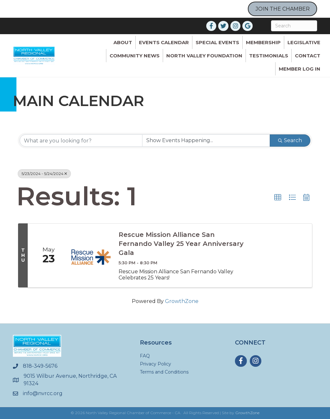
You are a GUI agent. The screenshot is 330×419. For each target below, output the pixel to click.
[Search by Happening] (206, 140)
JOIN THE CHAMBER (283, 9)
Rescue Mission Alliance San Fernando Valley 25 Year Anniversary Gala (181, 244)
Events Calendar (164, 42)
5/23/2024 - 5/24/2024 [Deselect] (44, 173)
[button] (277, 197)
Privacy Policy (155, 364)
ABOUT (122, 42)
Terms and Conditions (164, 372)
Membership (263, 42)
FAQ (145, 356)
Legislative (303, 42)
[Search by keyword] (81, 140)
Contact (307, 56)
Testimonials (268, 56)
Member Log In (299, 69)
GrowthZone (182, 301)
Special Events (217, 42)
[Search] (294, 25)
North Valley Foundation (204, 56)
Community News (135, 56)
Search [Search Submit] (290, 140)
